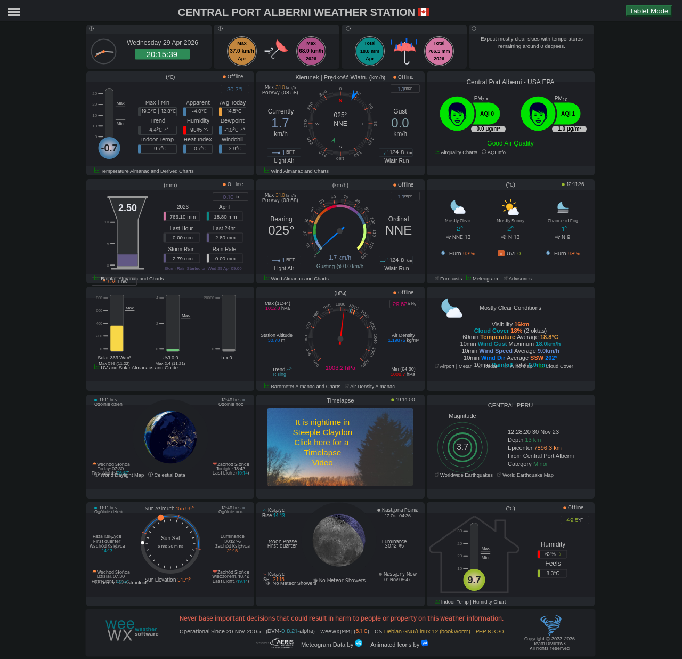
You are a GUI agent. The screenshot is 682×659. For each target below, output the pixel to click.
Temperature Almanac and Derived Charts (144, 171)
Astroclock (133, 582)
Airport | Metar (453, 366)
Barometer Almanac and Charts (302, 386)
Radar (487, 366)
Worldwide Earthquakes (464, 475)
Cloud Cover (556, 366)
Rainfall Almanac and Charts (129, 279)
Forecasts (448, 279)
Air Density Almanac (370, 386)
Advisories (517, 279)
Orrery (104, 582)
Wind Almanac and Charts (296, 171)
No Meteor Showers (290, 583)
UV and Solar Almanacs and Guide (136, 368)
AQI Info (494, 152)
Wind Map (518, 366)
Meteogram (482, 279)
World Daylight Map (119, 475)
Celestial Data (166, 475)
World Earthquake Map (525, 475)
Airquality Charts (456, 152)
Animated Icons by (395, 643)
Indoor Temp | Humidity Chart (470, 602)
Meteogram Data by (329, 643)
